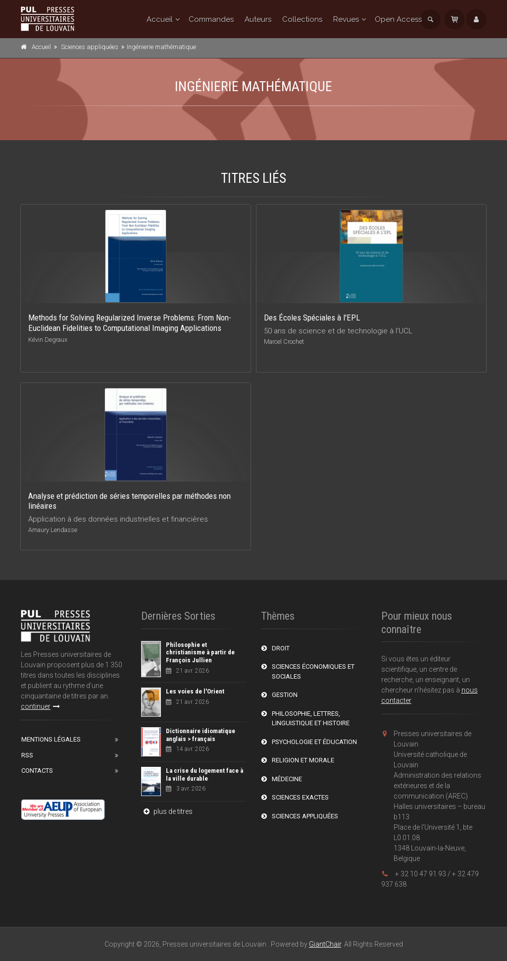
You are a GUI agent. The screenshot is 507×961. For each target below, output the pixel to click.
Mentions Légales (51, 739)
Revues (346, 19)
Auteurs (258, 19)
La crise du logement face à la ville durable (204, 774)
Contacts (37, 770)
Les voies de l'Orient (195, 691)
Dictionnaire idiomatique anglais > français (200, 735)
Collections (302, 19)
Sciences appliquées (89, 47)
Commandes (211, 19)
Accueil (160, 19)
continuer (40, 706)
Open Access (398, 19)
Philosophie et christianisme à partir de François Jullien (200, 652)
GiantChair (325, 944)
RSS (27, 755)
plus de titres (167, 811)
